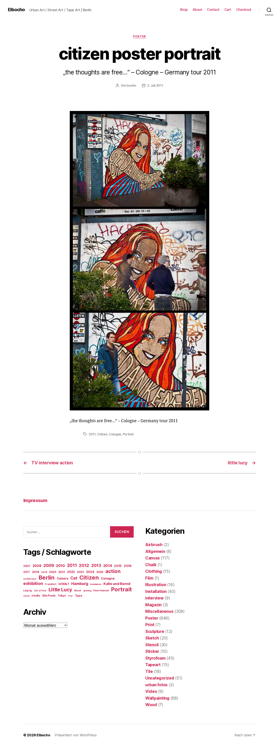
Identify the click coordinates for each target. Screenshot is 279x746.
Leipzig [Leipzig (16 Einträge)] (27, 590)
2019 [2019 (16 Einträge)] (44, 572)
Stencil (152, 644)
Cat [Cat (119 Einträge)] (73, 578)
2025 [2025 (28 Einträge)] (99, 572)
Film (149, 578)
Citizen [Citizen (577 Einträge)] (89, 577)
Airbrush (154, 544)
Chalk (151, 564)
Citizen (102, 434)
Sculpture (154, 631)
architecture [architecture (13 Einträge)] (29, 578)
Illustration (155, 584)
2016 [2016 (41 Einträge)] (128, 566)
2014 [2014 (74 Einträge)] (107, 565)
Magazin (153, 604)
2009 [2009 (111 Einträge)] (48, 565)
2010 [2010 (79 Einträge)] (60, 565)
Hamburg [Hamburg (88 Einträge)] (79, 583)
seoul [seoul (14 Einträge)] (26, 595)
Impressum (35, 500)
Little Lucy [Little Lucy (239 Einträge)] (60, 590)
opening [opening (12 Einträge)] (87, 590)
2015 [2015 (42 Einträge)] (118, 566)
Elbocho (16, 9)
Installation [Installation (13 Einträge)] (95, 584)
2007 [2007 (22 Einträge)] (26, 566)
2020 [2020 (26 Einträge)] (52, 572)
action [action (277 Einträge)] (112, 571)
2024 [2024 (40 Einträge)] (90, 572)
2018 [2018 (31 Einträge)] (35, 572)
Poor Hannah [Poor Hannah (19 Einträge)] (101, 590)
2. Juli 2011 (155, 85)
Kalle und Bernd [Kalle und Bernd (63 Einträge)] (116, 583)
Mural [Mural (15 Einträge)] (77, 590)
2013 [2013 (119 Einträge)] (96, 565)
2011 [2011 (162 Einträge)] (72, 565)
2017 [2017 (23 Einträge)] (26, 572)
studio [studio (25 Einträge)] (35, 595)
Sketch (152, 638)
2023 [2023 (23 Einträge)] (80, 572)
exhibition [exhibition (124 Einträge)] (33, 583)
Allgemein (155, 551)
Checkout (243, 10)
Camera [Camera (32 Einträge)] (62, 578)
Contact (213, 10)
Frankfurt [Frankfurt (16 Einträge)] (50, 584)
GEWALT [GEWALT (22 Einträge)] (63, 584)
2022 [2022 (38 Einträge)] (71, 572)
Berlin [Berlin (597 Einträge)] (47, 577)
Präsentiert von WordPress (75, 735)
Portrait (128, 434)
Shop (184, 10)
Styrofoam (155, 658)
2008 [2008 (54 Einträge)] (37, 566)
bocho (131, 85)
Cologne (115, 434)
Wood (151, 704)
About (197, 10)
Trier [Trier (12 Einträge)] (70, 596)
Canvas (152, 558)
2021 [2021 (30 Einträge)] (61, 572)
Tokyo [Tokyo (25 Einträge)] (62, 595)
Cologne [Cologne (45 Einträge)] (108, 578)
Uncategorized (159, 678)
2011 (92, 434)
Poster (139, 36)
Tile (149, 671)
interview (154, 598)
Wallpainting (157, 698)
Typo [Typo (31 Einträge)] (78, 595)
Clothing (153, 571)
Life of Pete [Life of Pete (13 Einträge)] (40, 590)
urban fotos (156, 684)
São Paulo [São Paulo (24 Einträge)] (49, 595)
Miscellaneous (159, 611)
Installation (156, 591)
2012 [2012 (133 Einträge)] (84, 565)
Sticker (152, 651)
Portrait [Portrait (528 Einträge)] (121, 589)
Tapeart (153, 664)
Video (151, 691)
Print (149, 624)
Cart (227, 10)
